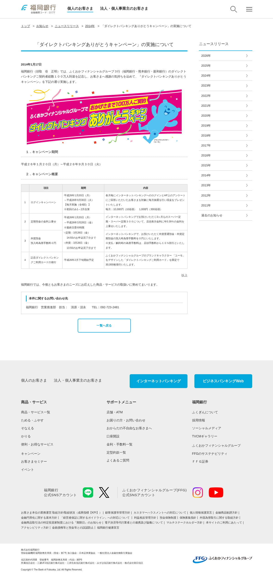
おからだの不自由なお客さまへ (129, 428)
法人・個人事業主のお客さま (124, 8)
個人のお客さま (80, 8)
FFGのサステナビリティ (210, 453)
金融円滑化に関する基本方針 (39, 517)
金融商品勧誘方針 (226, 512)
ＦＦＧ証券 (200, 461)
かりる (26, 436)
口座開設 (113, 436)
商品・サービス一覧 (35, 412)
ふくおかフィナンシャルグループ (216, 445)
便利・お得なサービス (37, 444)
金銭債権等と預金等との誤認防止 (73, 527)
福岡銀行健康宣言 (108, 527)
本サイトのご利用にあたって (224, 522)
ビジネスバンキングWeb (223, 381)
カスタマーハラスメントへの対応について (160, 512)
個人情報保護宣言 (201, 512)
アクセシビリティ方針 (35, 527)
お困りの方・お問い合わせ (126, 420)
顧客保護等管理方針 (117, 512)
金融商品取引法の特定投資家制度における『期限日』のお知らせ (61, 522)
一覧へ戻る (104, 325)
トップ (25, 26)
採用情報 (198, 420)
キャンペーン (30, 453)
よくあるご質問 (118, 460)
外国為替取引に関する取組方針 (219, 517)
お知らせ (42, 26)
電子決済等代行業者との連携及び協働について (134, 522)
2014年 (90, 26)
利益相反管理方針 (145, 517)
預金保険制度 (168, 517)
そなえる (27, 428)
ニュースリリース (67, 26)
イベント (27, 469)
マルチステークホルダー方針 (184, 522)
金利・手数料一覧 (119, 444)
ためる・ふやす (32, 420)
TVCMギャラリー (205, 436)
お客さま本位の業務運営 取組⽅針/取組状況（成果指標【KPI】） (61, 512)
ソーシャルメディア (206, 428)
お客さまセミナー (34, 461)
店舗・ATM (115, 412)
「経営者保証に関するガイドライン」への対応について (95, 517)
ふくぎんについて (205, 412)
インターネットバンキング (158, 381)
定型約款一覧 (116, 452)
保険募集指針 (188, 517)
